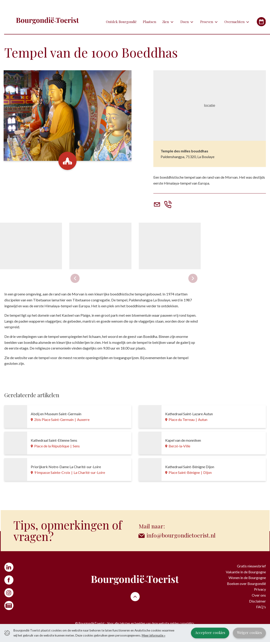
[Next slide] (193, 278)
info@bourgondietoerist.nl (181, 535)
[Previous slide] (75, 278)
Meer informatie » (153, 635)
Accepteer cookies (210, 632)
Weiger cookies (249, 632)
